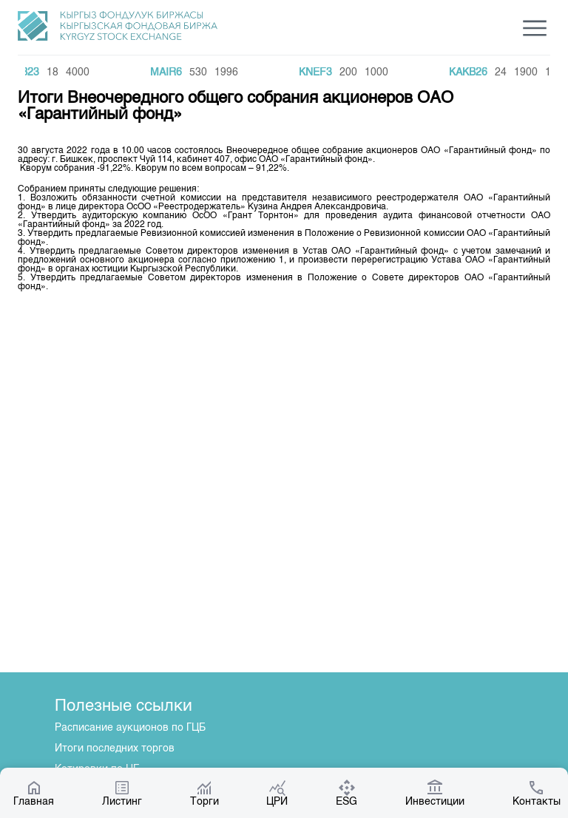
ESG (346, 793)
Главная (33, 793)
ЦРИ (277, 793)
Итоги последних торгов (115, 748)
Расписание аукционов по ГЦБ (130, 728)
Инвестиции (434, 793)
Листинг (122, 793)
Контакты (537, 793)
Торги (204, 793)
